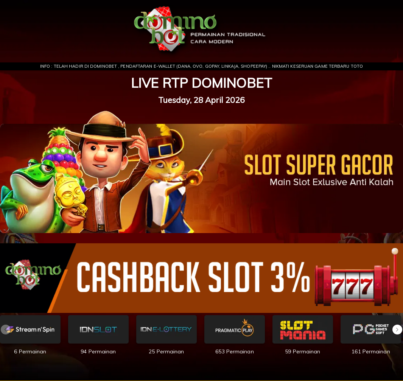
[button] (397, 329)
